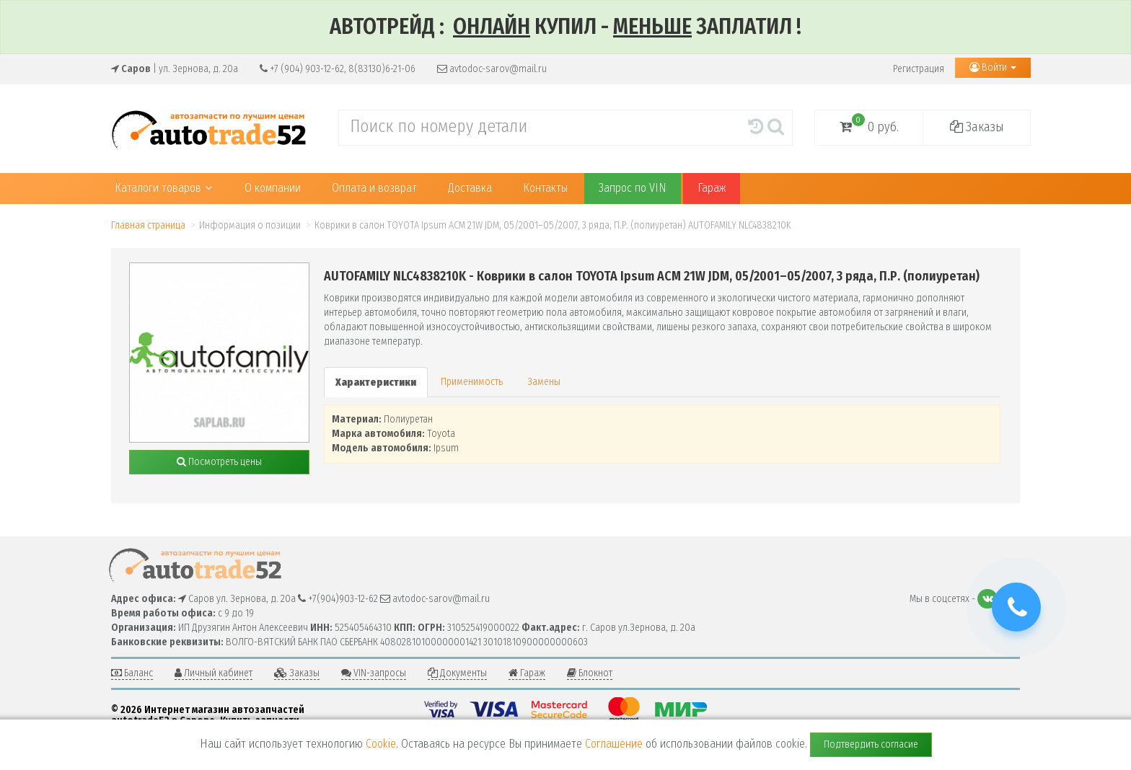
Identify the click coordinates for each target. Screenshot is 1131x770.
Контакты (545, 188)
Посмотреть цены (219, 462)
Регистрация (918, 69)
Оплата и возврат (374, 188)
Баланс (132, 673)
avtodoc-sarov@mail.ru (492, 69)
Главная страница (148, 225)
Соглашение (614, 744)
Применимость (472, 382)
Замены (543, 382)
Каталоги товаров (163, 188)
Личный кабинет (213, 673)
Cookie (381, 744)
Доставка (470, 188)
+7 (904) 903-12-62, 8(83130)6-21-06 (337, 69)
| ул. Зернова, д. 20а (174, 69)
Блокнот (589, 673)
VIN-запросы (373, 673)
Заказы (977, 127)
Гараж (711, 188)
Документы (457, 673)
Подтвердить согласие (871, 744)
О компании (273, 188)
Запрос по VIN (632, 188)
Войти (992, 67)
